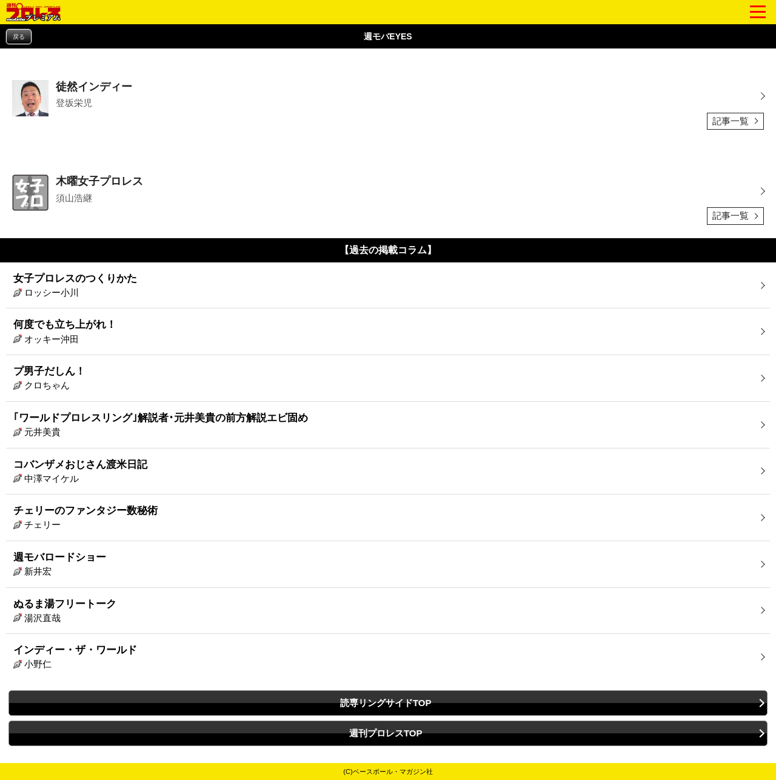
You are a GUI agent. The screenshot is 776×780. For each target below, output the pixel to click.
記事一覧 (730, 121)
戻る (19, 36)
